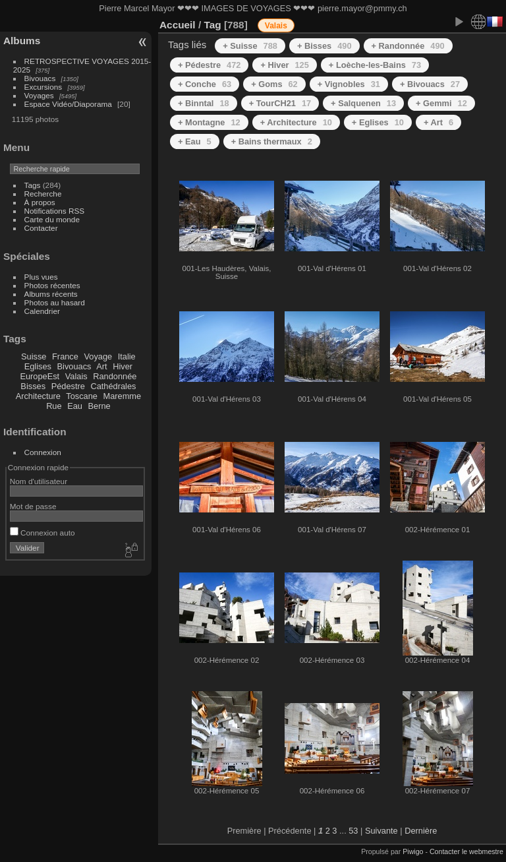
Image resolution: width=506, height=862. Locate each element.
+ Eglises (378, 122)
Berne (99, 406)
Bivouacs (40, 78)
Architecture (38, 396)
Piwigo (413, 851)
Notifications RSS (54, 210)
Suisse (33, 356)
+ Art (438, 122)
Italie (127, 356)
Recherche (43, 193)
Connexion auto (42, 532)
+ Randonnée (408, 46)
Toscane (82, 396)
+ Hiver (284, 65)
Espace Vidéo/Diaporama (68, 104)
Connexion (42, 452)
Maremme (122, 396)
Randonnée (114, 376)
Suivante (381, 831)
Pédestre (68, 386)
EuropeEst (39, 376)
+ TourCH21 (280, 103)
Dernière (421, 831)
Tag (212, 24)
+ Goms (274, 84)
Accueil (177, 24)
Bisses (32, 386)
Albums (21, 40)
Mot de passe (33, 506)
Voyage (98, 356)
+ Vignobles (349, 84)
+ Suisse (250, 46)
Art (101, 366)
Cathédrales (113, 386)
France (65, 356)
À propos (39, 202)
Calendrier (42, 311)
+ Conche (204, 84)
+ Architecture (296, 122)
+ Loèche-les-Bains (375, 65)
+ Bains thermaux (271, 141)
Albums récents (51, 294)
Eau (74, 406)
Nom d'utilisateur (38, 481)
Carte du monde (52, 219)
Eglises (37, 366)
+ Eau (194, 141)
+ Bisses (324, 46)
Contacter (41, 228)
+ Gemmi (441, 103)
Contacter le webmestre (466, 851)
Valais (76, 376)
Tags (32, 185)
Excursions (43, 86)
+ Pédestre (209, 65)
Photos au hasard (54, 302)
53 (353, 831)
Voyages (39, 95)
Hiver (122, 366)
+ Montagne (209, 122)
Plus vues (41, 276)
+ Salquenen (363, 103)
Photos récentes (52, 285)
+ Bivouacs (430, 84)
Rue (53, 406)
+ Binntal (203, 103)
